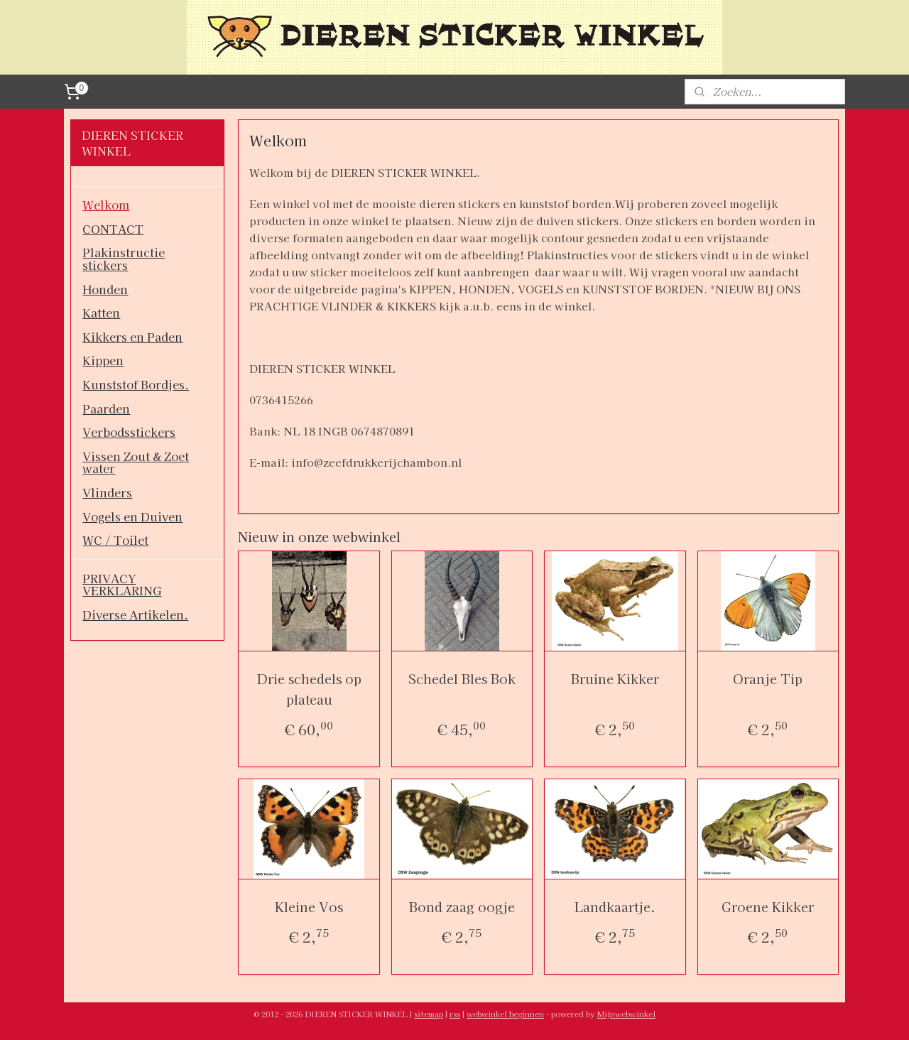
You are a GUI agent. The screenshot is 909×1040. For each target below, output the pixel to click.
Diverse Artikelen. (135, 614)
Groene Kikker (768, 906)
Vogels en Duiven (132, 516)
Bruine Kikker (615, 678)
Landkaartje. (615, 906)
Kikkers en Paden (132, 336)
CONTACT (112, 228)
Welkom (105, 204)
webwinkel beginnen (505, 1013)
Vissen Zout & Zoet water (135, 462)
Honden (105, 289)
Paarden (106, 408)
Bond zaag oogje (462, 906)
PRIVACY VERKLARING (121, 585)
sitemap (428, 1013)
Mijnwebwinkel (626, 1013)
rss (455, 1013)
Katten (101, 312)
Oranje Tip (767, 678)
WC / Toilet (115, 539)
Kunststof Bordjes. (135, 384)
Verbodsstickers (128, 431)
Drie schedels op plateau (308, 688)
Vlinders (107, 492)
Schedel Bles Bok (462, 678)
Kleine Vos (309, 906)
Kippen (103, 360)
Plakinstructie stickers (123, 258)
